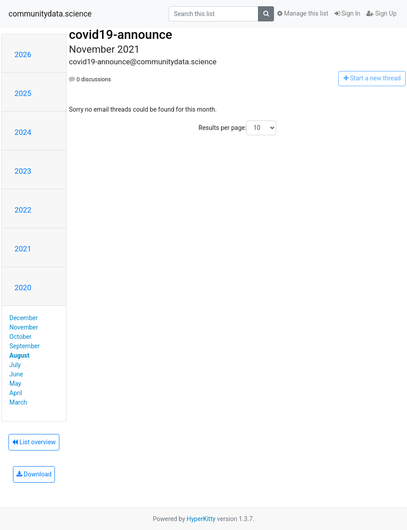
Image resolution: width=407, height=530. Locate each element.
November (23, 327)
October (20, 336)
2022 (23, 209)
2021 (23, 248)
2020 (23, 287)
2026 (23, 54)
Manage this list (302, 13)
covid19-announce (120, 34)
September (24, 346)
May (15, 383)
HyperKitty (201, 518)
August (19, 355)
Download (34, 474)
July (15, 364)
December (23, 317)
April (15, 392)
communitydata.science (49, 13)
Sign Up (381, 13)
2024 (23, 132)
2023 (23, 171)
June (16, 374)
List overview (34, 442)
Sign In (348, 13)
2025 (23, 93)
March (18, 402)
